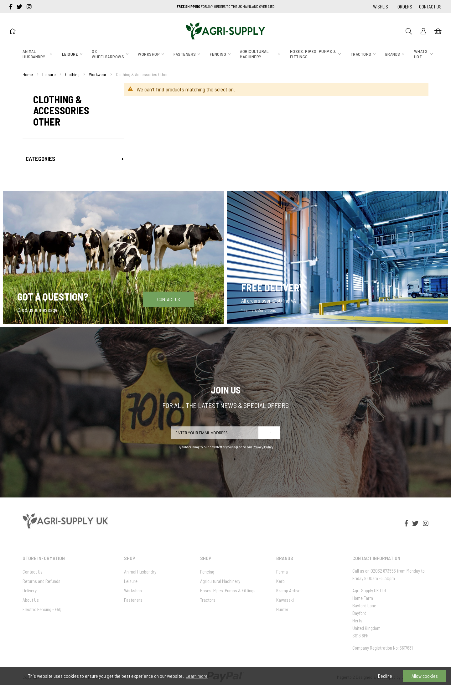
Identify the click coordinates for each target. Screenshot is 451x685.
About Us (31, 600)
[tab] (73, 158)
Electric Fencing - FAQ (42, 609)
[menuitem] (35, 54)
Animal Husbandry (140, 571)
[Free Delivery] (337, 257)
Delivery (30, 590)
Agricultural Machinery (220, 581)
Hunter (282, 609)
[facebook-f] (11, 6)
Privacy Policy (263, 447)
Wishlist (381, 6)
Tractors (207, 600)
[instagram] (29, 6)
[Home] (12, 31)
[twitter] (20, 6)
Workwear (97, 74)
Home (28, 74)
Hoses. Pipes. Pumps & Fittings (228, 590)
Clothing (72, 74)
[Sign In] (423, 31)
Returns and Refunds (41, 581)
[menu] (225, 54)
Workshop (133, 590)
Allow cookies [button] (425, 676)
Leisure (49, 74)
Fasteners (133, 600)
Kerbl (281, 581)
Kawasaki (285, 600)
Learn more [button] (197, 676)
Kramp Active (288, 590)
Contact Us (430, 6)
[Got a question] (113, 257)
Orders (404, 6)
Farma (282, 571)
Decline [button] (385, 676)
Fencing (207, 571)
